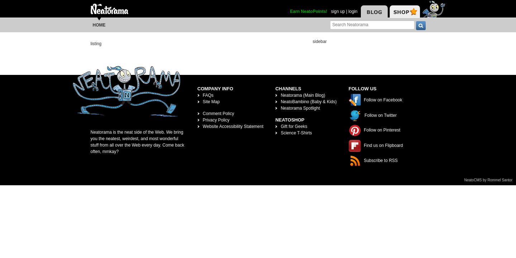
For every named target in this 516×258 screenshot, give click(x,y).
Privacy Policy (216, 120)
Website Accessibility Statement (233, 126)
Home (99, 25)
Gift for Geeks (294, 126)
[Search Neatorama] (372, 24)
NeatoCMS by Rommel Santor (488, 180)
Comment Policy (218, 113)
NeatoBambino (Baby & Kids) (308, 101)
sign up (338, 11)
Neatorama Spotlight (300, 108)
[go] (421, 25)
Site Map (211, 101)
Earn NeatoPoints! (309, 11)
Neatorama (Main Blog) (303, 95)
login (352, 11)
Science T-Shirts (296, 132)
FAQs (208, 95)
